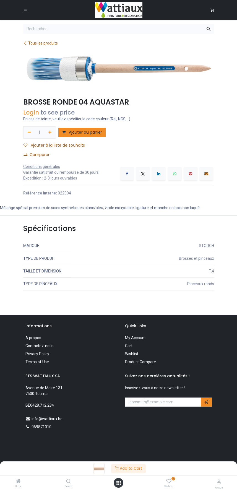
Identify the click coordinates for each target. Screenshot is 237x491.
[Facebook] (127, 173)
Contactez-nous (39, 346)
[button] (206, 402)
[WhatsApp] (174, 173)
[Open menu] (118, 483)
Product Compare (140, 362)
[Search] (68, 481)
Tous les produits (40, 43)
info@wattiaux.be (47, 419)
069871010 (41, 427)
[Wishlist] (169, 481)
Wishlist (131, 354)
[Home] (18, 481)
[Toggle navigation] (25, 10)
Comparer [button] (37, 154)
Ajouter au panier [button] (82, 132)
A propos (33, 338)
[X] (143, 173)
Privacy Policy (37, 354)
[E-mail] (206, 173)
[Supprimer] (29, 132)
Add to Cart (128, 468)
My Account (135, 338)
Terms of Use (37, 362)
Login (31, 112)
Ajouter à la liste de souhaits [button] (54, 145)
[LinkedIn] (158, 173)
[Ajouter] (50, 132)
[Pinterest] (190, 173)
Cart (128, 346)
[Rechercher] (208, 29)
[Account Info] (219, 482)
